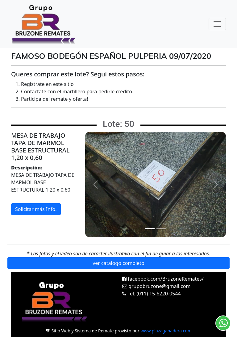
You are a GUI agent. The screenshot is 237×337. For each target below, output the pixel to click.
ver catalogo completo (118, 263)
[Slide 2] (161, 228)
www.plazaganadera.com (166, 331)
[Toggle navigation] (217, 24)
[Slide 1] (150, 228)
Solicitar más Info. (36, 209)
